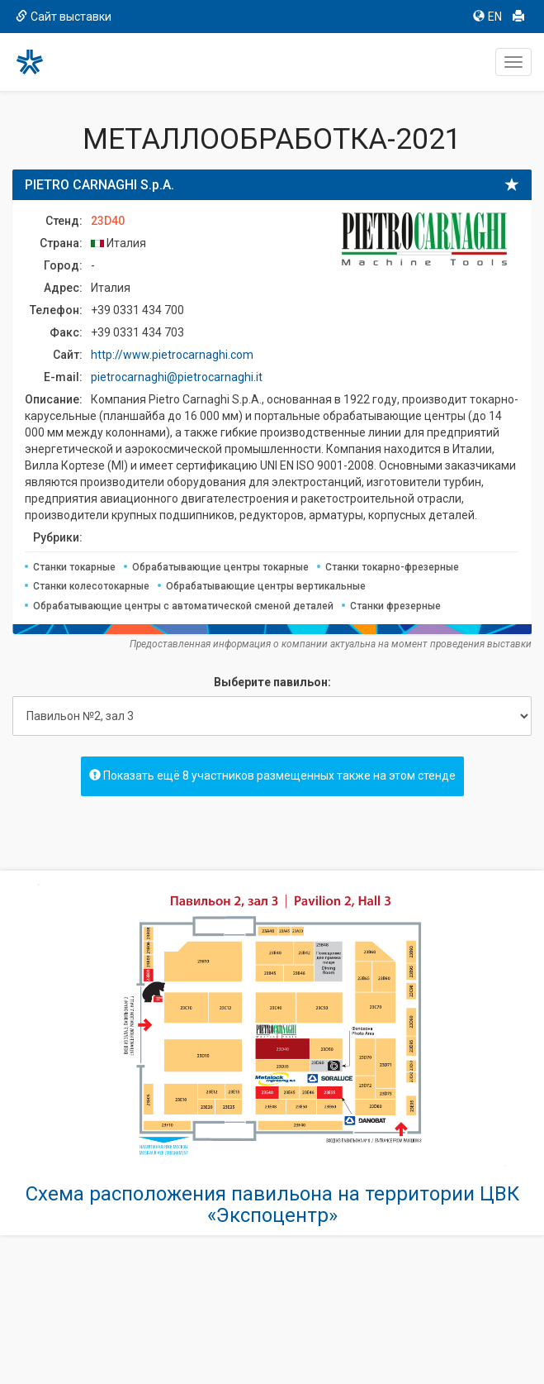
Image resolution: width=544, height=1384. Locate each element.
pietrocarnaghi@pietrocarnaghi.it (177, 377)
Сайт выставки (63, 16)
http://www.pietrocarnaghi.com (172, 354)
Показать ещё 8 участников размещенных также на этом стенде (272, 775)
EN (487, 16)
